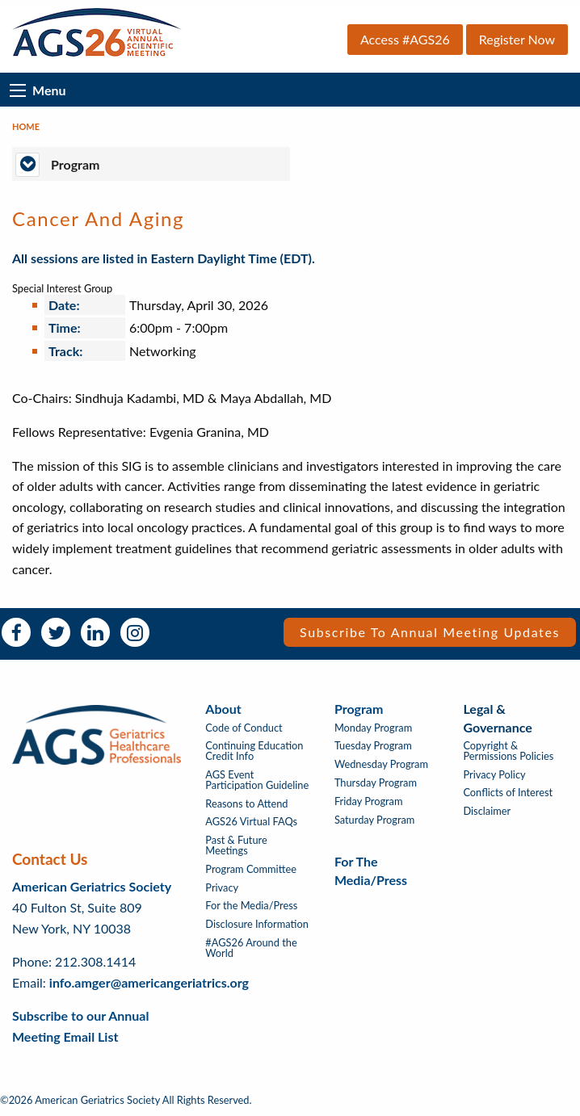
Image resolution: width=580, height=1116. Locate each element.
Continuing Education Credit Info (254, 751)
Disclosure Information (257, 924)
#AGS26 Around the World (250, 948)
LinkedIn (95, 632)
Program (358, 708)
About (223, 708)
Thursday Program (375, 783)
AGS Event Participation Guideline (257, 780)
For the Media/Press (251, 905)
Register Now (517, 39)
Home (26, 126)
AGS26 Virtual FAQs (251, 821)
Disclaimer (487, 811)
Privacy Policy (494, 775)
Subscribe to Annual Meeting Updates (430, 632)
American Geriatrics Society (91, 886)
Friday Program (368, 801)
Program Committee (250, 869)
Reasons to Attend (246, 804)
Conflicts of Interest (508, 792)
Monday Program (373, 728)
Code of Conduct (243, 728)
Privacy (221, 888)
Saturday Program (374, 820)
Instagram (135, 632)
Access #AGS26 (405, 39)
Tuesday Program (373, 746)
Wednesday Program (381, 764)
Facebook (16, 632)
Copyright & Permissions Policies (508, 751)
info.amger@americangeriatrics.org (149, 982)
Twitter (56, 632)
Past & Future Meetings (236, 845)
